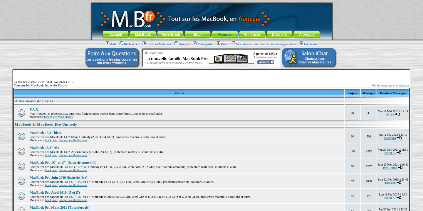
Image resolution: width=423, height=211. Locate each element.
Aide (111, 44)
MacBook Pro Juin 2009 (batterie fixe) (58, 178)
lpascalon (390, 182)
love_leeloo (390, 167)
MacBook (143, 35)
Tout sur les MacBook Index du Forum (40, 85)
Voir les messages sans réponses (390, 85)
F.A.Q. (34, 109)
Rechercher (129, 44)
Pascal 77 (390, 152)
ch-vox (390, 114)
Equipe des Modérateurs (58, 116)
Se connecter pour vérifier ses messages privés (264, 44)
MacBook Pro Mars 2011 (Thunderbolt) (60, 207)
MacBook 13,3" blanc (46, 133)
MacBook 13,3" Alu (44, 148)
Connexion (309, 44)
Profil (223, 44)
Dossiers (279, 35)
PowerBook (170, 35)
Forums (224, 35)
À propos (307, 35)
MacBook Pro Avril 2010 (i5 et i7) (55, 192)
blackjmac (51, 140)
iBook (197, 35)
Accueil (115, 35)
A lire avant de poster (34, 101)
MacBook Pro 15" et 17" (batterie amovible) (63, 163)
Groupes (182, 44)
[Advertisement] (211, 72)
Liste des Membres (156, 44)
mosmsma (390, 137)
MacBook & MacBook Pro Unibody (46, 124)
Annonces (252, 35)
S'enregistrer (203, 44)
